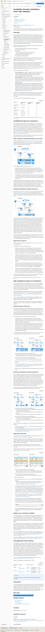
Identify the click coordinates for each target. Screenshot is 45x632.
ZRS (24, 319)
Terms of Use (32, 630)
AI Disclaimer (2, 630)
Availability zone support (27, 426)
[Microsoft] (1, 1)
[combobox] (6, 7)
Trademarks (36, 630)
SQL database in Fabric (30, 25)
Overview (15, 18)
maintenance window (32, 364)
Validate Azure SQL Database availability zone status (33, 538)
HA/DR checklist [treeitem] (6, 42)
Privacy (19, 630)
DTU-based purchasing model (28, 191)
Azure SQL (21, 6)
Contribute (15, 630)
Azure (17, 6)
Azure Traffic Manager (18, 602)
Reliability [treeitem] (5, 41)
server (23, 515)
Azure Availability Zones (19, 600)
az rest (32, 567)
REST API (20, 538)
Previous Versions (7, 630)
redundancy (17, 266)
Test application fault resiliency (18, 21)
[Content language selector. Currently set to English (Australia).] (4, 628)
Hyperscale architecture (28, 90)
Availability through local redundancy (19, 19)
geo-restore (40, 67)
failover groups (34, 67)
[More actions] (43, 6)
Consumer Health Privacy (25, 630)
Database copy (35, 487)
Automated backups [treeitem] (6, 44)
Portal (35, 3)
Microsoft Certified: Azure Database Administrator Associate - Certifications (24, 619)
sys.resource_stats (30, 520)
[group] (29, 506)
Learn (14, 6)
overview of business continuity (34, 68)
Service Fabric (17, 601)
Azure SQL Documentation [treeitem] (5, 11)
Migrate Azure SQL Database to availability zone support (23, 595)
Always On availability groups (21, 220)
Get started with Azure (40, 3)
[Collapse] (11, 6)
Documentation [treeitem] (4, 17)
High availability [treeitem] (6, 39)
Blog (12, 630)
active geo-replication (28, 67)
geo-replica (23, 488)
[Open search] (41, 1)
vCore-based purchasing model (21, 192)
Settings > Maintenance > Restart (40, 568)
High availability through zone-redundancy (20, 20)
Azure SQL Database (27, 6)
